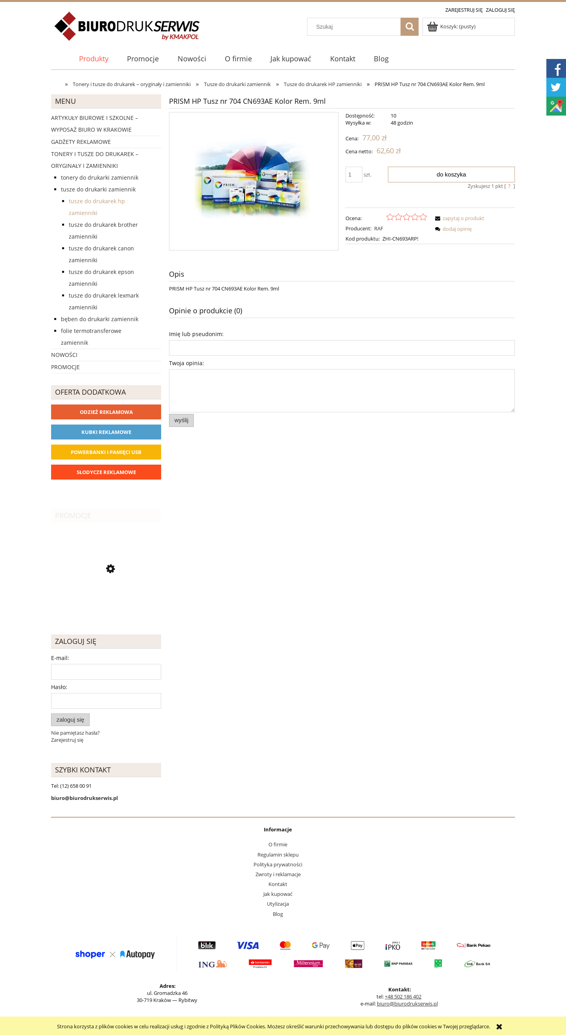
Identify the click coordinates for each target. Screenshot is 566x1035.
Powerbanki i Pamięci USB (106, 452)
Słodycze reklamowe (106, 472)
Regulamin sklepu (278, 854)
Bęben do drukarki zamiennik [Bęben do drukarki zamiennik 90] (99, 319)
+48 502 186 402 (403, 996)
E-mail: (60, 658)
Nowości (64, 354)
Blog (278, 913)
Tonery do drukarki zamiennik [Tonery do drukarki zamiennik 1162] (99, 177)
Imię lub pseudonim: (196, 334)
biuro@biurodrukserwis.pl (407, 1003)
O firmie (277, 844)
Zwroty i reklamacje (278, 874)
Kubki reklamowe (106, 432)
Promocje (65, 367)
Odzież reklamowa (106, 411)
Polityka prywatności (278, 864)
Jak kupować (277, 893)
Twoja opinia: (186, 363)
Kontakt (277, 884)
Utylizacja (278, 903)
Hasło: (59, 687)
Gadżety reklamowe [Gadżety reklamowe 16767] (81, 141)
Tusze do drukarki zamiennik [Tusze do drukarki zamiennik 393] (98, 189)
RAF (378, 228)
